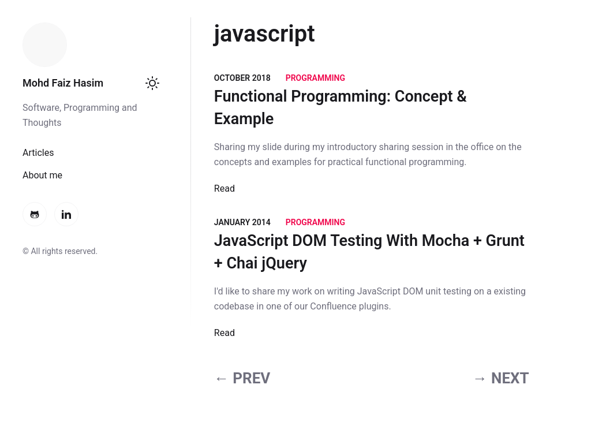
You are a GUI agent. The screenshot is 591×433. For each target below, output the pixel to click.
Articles (38, 152)
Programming (315, 78)
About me (42, 175)
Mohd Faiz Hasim (63, 83)
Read (224, 188)
